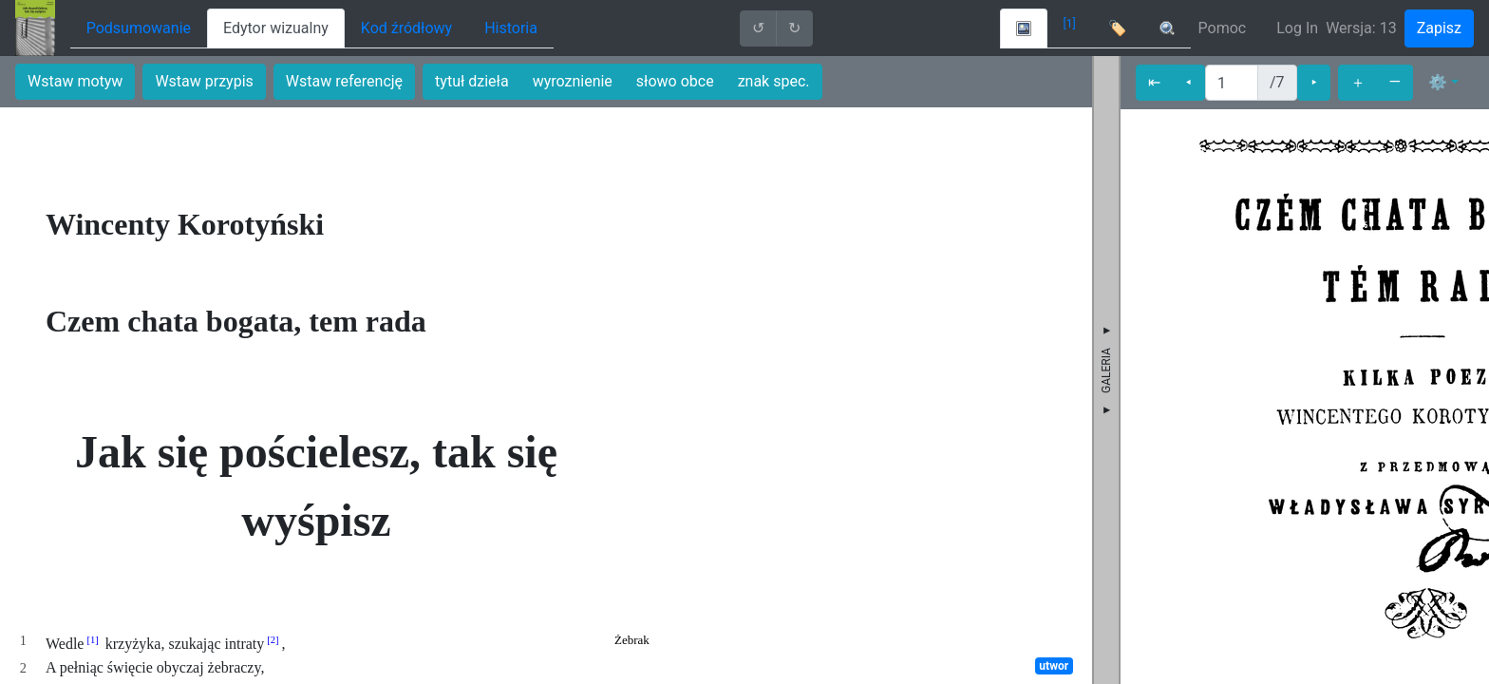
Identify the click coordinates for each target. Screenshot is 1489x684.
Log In (1297, 28)
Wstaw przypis (204, 81)
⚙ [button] (1437, 82)
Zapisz (1439, 28)
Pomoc (1222, 28)
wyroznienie (573, 81)
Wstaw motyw (75, 81)
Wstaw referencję (344, 81)
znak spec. (774, 81)
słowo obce (675, 81)
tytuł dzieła (472, 81)
